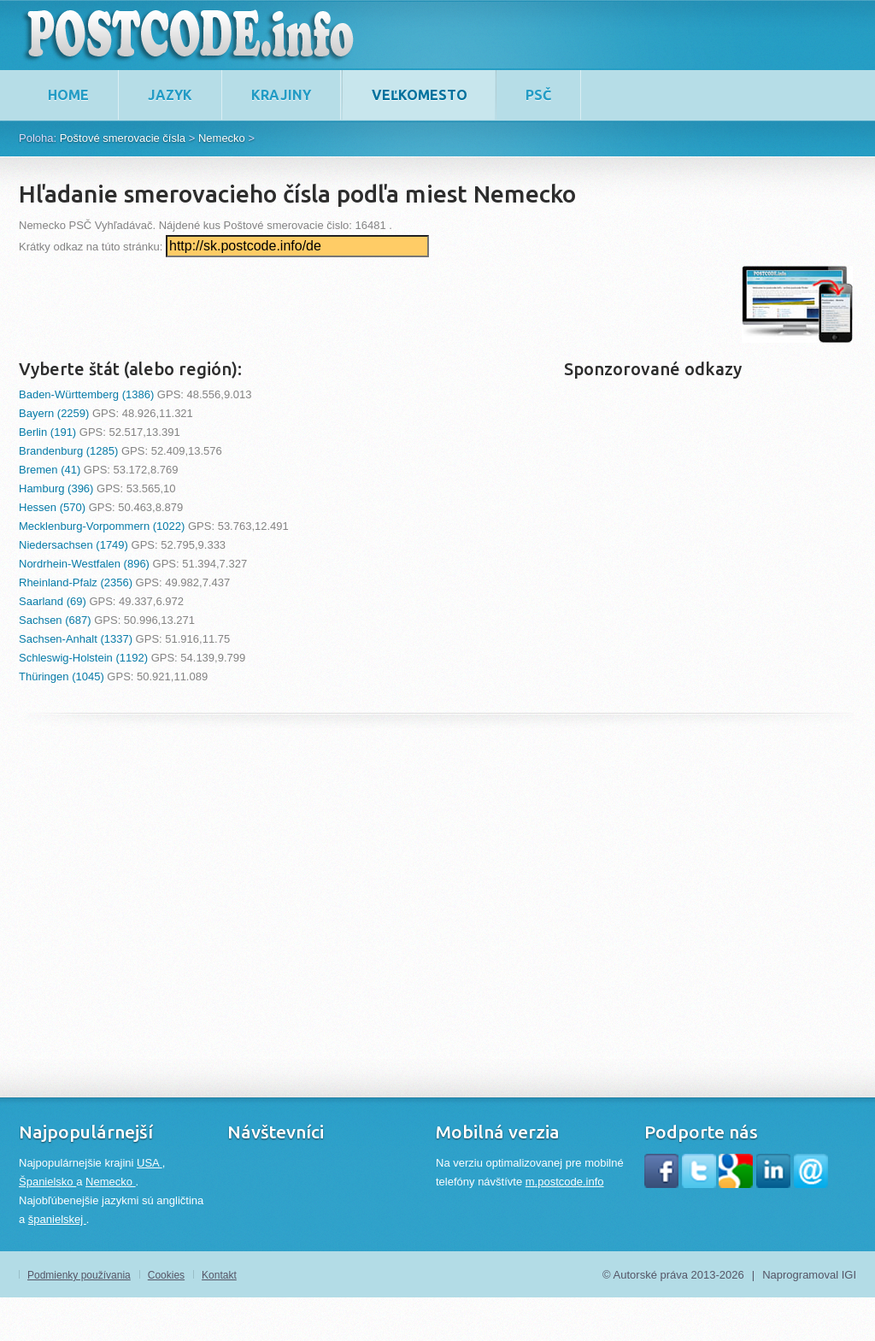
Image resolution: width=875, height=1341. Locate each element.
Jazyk (170, 95)
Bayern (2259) (54, 413)
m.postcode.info (565, 1181)
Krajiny (281, 95)
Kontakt (219, 1275)
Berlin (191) (47, 432)
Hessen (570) (52, 507)
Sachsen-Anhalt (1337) (75, 638)
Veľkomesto (419, 95)
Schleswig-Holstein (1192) (83, 657)
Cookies (166, 1275)
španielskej (57, 1219)
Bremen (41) (49, 469)
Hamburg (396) (56, 488)
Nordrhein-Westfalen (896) (84, 563)
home (68, 95)
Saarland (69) (52, 601)
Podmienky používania (79, 1275)
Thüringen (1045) (61, 676)
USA (149, 1162)
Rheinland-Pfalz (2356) (75, 582)
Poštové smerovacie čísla (122, 138)
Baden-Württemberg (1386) (86, 394)
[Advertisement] (330, 304)
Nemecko (221, 138)
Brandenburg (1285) (68, 450)
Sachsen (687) (55, 620)
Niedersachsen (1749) (73, 544)
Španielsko (47, 1181)
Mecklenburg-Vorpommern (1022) (102, 526)
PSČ (538, 95)
